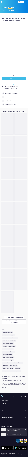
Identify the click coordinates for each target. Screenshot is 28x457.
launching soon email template (9, 346)
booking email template (8, 332)
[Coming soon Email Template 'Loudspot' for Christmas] (7, 257)
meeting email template (8, 349)
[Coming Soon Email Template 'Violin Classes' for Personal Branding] (7, 213)
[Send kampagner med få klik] (3, 104)
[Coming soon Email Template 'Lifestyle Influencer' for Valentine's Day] (7, 190)
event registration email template (10, 337)
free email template (18, 362)
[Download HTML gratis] (3, 101)
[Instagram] (17, 396)
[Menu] (26, 2)
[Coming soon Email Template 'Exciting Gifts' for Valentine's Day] (20, 168)
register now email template (8, 351)
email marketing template (8, 360)
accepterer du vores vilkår (17, 84)
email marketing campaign (8, 357)
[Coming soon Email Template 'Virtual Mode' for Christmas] (20, 213)
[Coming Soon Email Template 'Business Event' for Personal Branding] (20, 257)
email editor (5, 371)
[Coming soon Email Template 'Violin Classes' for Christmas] (7, 302)
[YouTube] (25, 396)
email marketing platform (15, 371)
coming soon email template (9, 335)
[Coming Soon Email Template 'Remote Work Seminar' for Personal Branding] (20, 146)
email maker (17, 368)
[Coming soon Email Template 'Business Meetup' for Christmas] (7, 235)
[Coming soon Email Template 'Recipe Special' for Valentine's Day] (20, 124)
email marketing (13, 365)
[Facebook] (13, 396)
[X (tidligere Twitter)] (21, 396)
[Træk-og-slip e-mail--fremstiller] (3, 93)
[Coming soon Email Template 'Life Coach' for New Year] (20, 190)
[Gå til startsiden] (1, 2)
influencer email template (8, 343)
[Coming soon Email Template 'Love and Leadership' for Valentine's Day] (20, 279)
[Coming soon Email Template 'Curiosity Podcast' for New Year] (7, 168)
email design (5, 365)
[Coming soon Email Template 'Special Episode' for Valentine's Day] (7, 279)
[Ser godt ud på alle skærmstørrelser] (3, 97)
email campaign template (8, 368)
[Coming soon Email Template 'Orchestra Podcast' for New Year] (7, 124)
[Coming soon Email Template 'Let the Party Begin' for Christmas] (20, 235)
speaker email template (7, 354)
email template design (7, 362)
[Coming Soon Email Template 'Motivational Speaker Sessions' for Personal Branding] (7, 146)
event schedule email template (9, 340)
